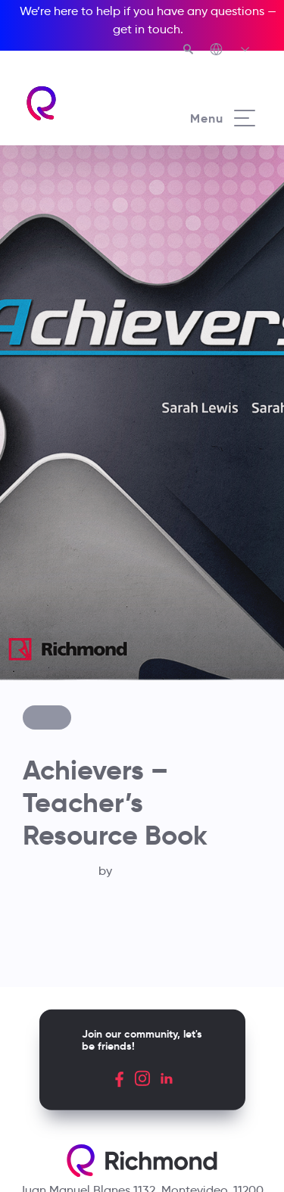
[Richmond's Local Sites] (230, 50)
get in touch (146, 29)
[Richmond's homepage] (83, 103)
